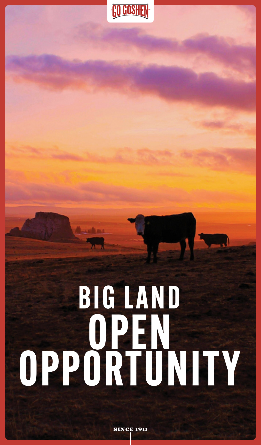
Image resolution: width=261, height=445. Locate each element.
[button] (227, 14)
